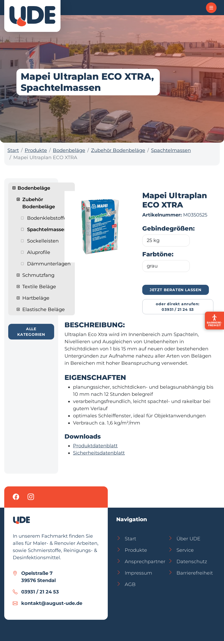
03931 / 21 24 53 (40, 592)
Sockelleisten (43, 241)
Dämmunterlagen (49, 264)
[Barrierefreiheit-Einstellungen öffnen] (214, 320)
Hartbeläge (35, 298)
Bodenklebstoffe (47, 218)
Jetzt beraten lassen (175, 289)
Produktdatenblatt (95, 446)
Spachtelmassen (171, 150)
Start (13, 150)
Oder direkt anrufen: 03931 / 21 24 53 (178, 307)
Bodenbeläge (69, 150)
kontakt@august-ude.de (51, 603)
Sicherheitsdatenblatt (99, 453)
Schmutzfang (38, 275)
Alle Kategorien (31, 331)
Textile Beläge (39, 287)
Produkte (36, 150)
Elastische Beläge (43, 309)
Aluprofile (38, 252)
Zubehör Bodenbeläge (118, 150)
